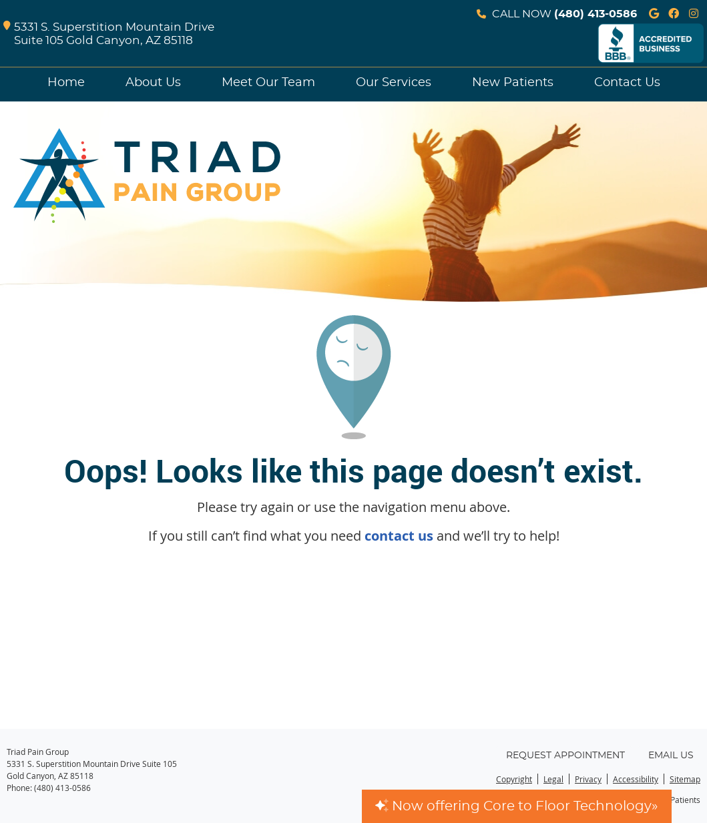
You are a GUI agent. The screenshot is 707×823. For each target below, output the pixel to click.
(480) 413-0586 (595, 14)
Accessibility (635, 779)
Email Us (671, 755)
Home (66, 83)
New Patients (512, 83)
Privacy (588, 779)
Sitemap (685, 779)
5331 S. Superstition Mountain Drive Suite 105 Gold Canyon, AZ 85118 (108, 34)
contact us (399, 536)
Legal (553, 779)
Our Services (393, 83)
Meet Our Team (268, 83)
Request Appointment (565, 755)
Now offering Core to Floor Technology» (516, 806)
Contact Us (627, 83)
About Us (153, 83)
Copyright (514, 779)
